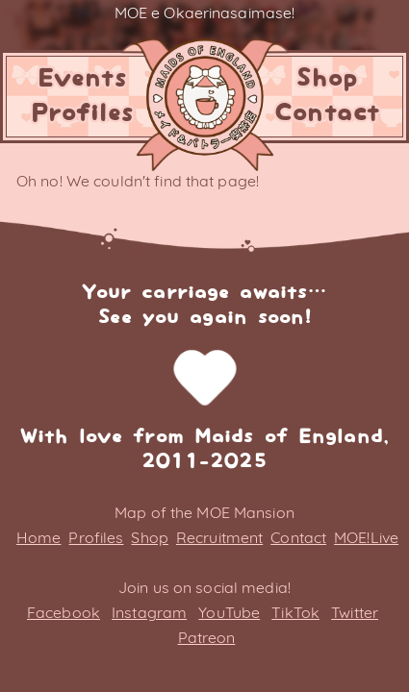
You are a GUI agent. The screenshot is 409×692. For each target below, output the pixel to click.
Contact (326, 113)
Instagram (149, 612)
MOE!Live (366, 537)
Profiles (82, 113)
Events (82, 78)
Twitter (354, 612)
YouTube (229, 612)
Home (38, 537)
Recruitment (219, 537)
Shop (326, 78)
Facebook (63, 612)
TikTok (295, 612)
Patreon (207, 637)
